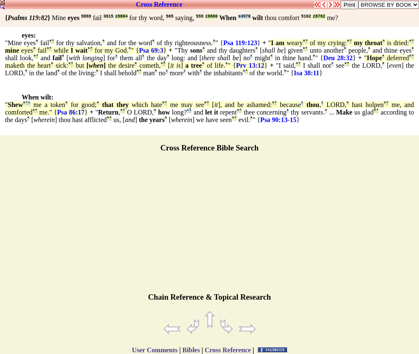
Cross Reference (159, 4)
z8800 (211, 16)
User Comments (154, 350)
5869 (86, 16)
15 (293, 119)
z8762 (319, 16)
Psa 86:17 (71, 112)
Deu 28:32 (338, 57)
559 (200, 16)
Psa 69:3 (151, 50)
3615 (108, 16)
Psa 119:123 (240, 42)
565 (170, 16)
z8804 (121, 16)
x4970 (244, 16)
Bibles (191, 350)
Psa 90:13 (274, 119)
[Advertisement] (209, 226)
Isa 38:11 (306, 72)
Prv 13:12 (250, 65)
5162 (306, 16)
